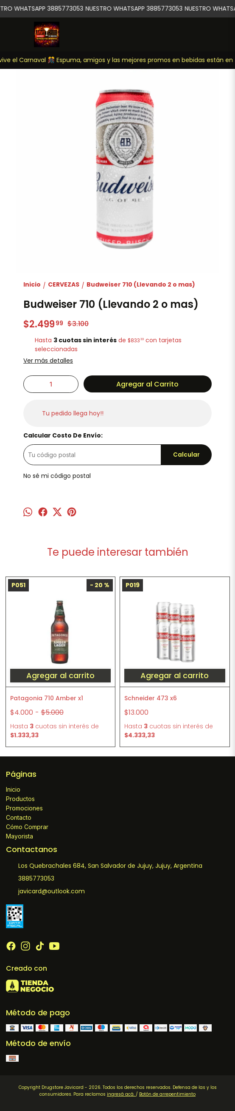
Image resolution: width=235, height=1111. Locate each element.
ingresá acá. (121, 1094)
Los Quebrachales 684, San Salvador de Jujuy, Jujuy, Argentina (104, 866)
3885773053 (30, 878)
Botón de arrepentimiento (167, 1094)
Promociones (24, 808)
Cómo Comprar (27, 826)
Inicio (13, 789)
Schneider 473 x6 (150, 698)
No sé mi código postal (57, 476)
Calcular (186, 455)
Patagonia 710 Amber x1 (46, 698)
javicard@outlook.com (45, 891)
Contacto (18, 817)
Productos (20, 798)
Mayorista (19, 836)
